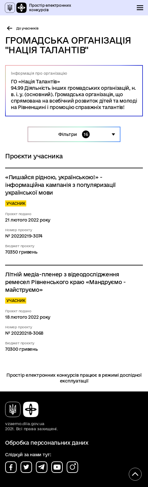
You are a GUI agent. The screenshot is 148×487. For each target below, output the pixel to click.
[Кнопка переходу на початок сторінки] (135, 474)
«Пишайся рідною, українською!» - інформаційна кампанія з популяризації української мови (60, 185)
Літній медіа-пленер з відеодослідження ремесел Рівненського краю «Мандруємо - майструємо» (65, 282)
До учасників (27, 28)
